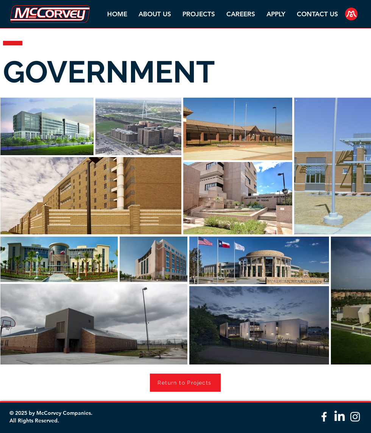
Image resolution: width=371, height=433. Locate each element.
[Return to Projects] (185, 383)
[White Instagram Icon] (355, 416)
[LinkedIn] (339, 416)
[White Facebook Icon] (324, 416)
